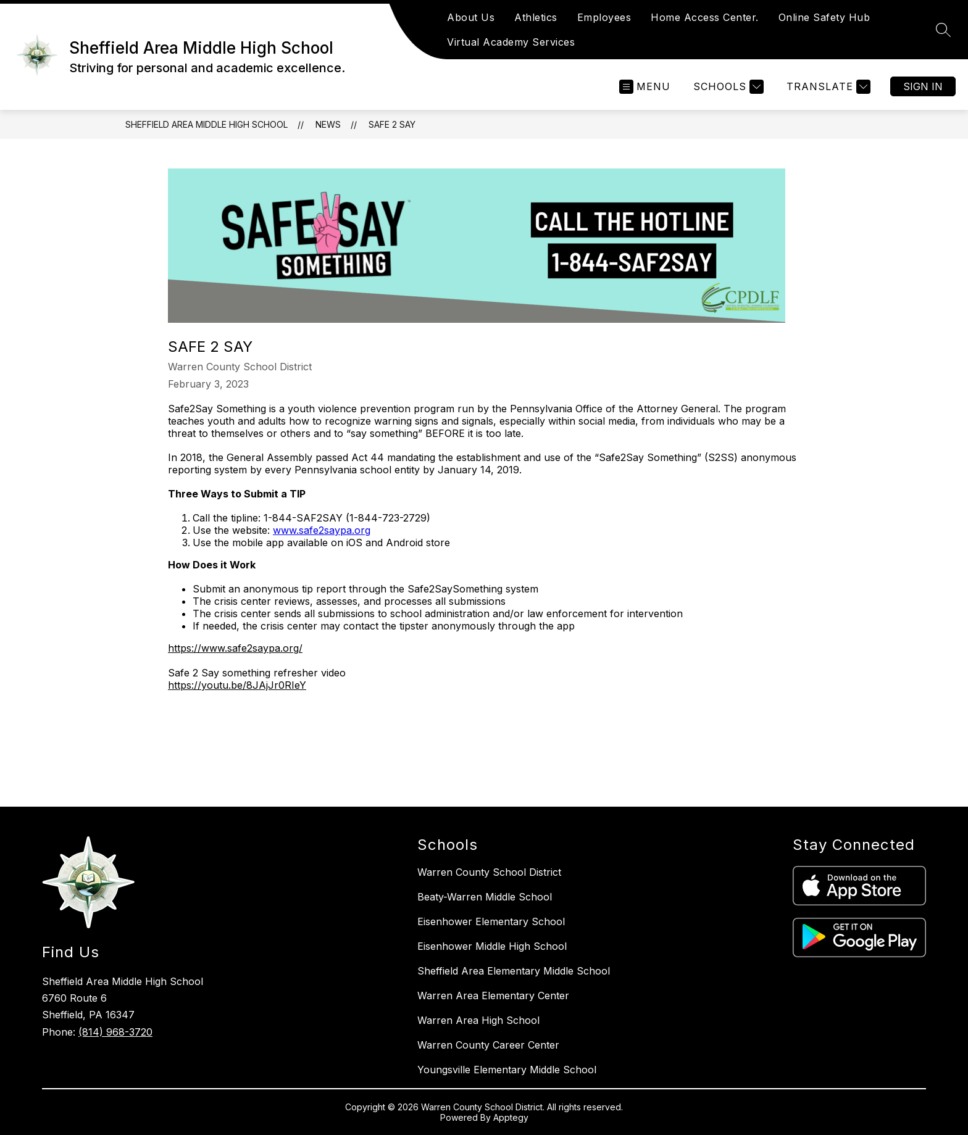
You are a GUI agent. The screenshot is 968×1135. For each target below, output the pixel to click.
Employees (604, 17)
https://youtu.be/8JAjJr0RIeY (237, 685)
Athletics (535, 17)
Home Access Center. (705, 17)
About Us (470, 17)
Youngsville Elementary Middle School (506, 1069)
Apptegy (510, 1117)
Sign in (923, 86)
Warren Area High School (478, 1020)
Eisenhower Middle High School (492, 946)
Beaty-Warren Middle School (484, 897)
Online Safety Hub (824, 17)
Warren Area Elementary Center (493, 995)
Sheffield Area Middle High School (206, 124)
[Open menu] (644, 86)
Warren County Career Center (488, 1045)
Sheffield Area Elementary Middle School (513, 971)
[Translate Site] (826, 86)
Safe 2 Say (392, 124)
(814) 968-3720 (115, 1032)
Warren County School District (489, 872)
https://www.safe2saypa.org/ (235, 648)
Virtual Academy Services (511, 42)
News (328, 124)
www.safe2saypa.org (321, 530)
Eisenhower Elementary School (491, 921)
